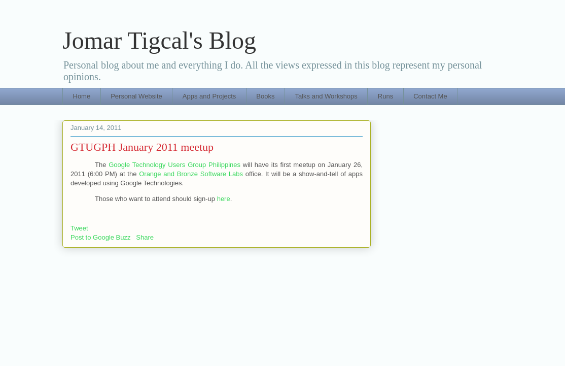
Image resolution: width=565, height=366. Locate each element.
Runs (385, 96)
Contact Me (430, 96)
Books (265, 96)
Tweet (79, 228)
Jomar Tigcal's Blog (159, 40)
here (223, 199)
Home (82, 96)
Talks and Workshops (326, 96)
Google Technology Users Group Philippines (174, 165)
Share (145, 237)
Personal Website (136, 96)
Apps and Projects (209, 96)
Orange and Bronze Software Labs (191, 174)
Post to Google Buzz (100, 237)
